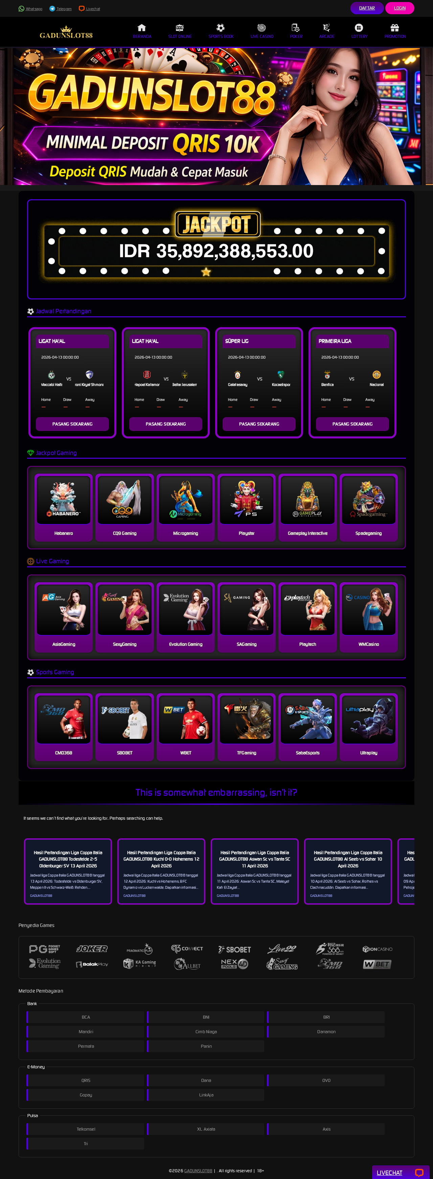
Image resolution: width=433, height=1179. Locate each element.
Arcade (327, 31)
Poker (296, 31)
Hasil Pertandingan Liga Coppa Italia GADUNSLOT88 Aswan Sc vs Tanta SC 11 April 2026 (254, 859)
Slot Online (180, 31)
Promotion (395, 31)
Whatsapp (30, 8)
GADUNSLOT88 (198, 1170)
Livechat (89, 8)
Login (400, 8)
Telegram (60, 8)
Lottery (359, 31)
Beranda (142, 31)
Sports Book (221, 31)
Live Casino (262, 31)
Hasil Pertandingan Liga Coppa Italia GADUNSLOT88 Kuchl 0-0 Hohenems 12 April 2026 (161, 859)
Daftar (367, 8)
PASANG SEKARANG (72, 424)
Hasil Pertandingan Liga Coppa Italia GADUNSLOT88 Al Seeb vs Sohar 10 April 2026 (348, 859)
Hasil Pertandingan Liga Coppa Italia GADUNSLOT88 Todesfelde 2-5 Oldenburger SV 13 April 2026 (68, 859)
